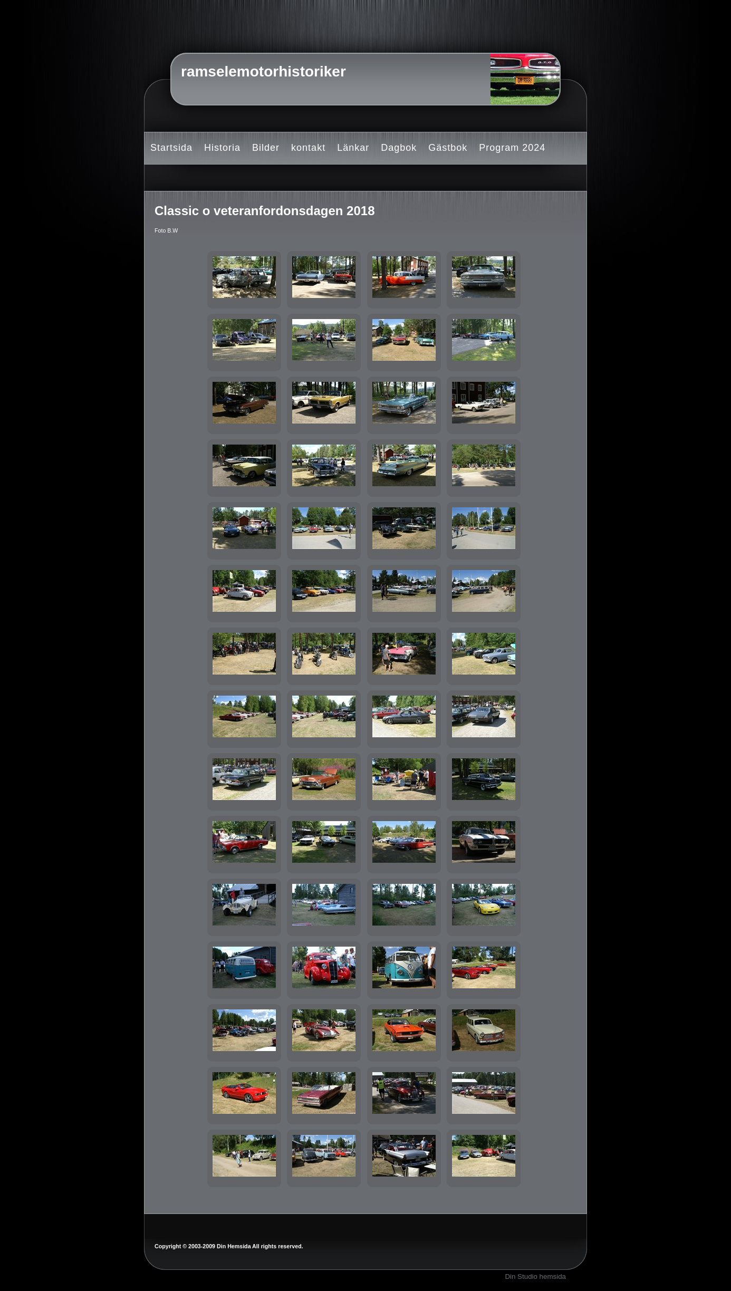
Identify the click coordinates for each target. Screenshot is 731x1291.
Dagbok (399, 147)
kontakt (308, 147)
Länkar (353, 147)
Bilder (266, 147)
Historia (222, 147)
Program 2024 (512, 147)
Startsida (171, 147)
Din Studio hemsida (535, 1276)
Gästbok (447, 147)
